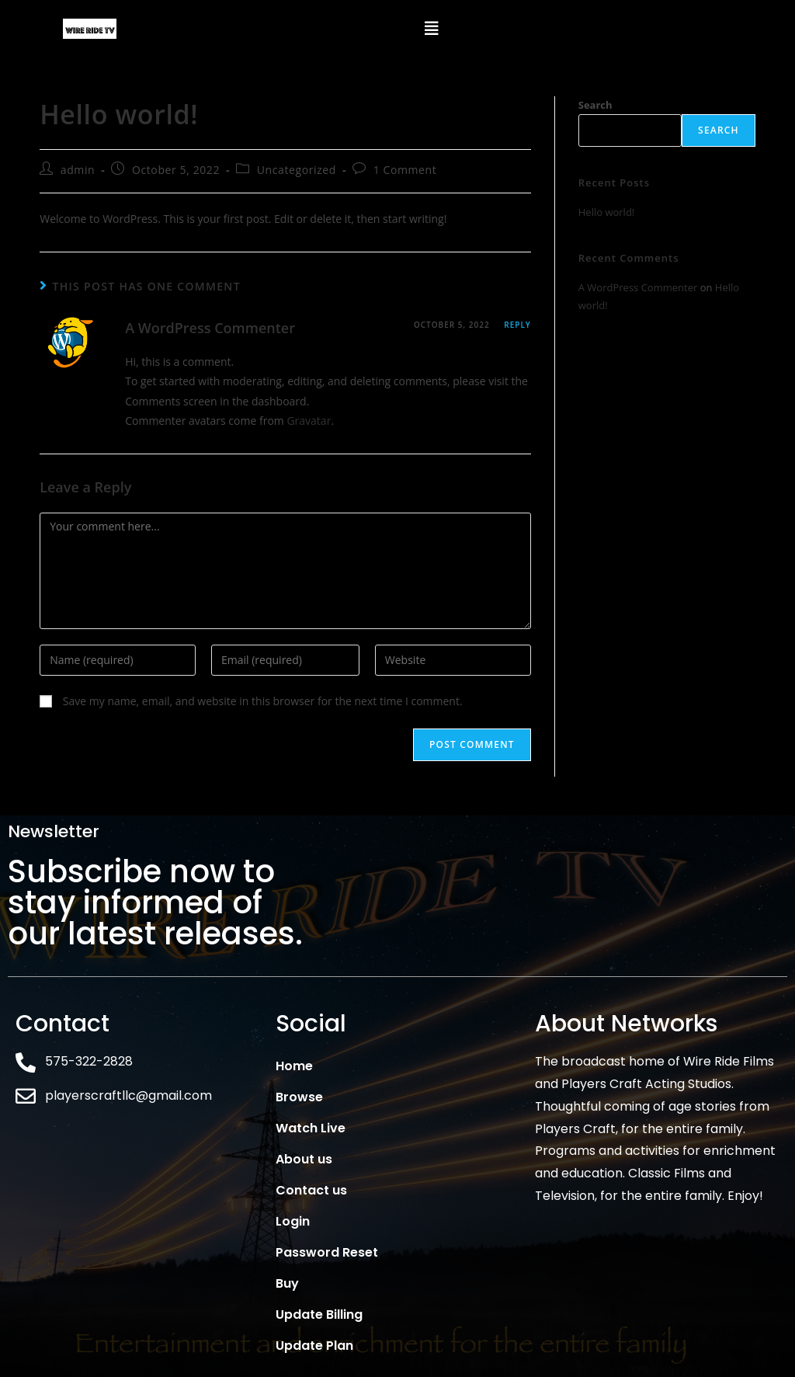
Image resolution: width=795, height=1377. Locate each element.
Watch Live (310, 1128)
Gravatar (308, 420)
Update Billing (319, 1314)
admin (78, 169)
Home (294, 1066)
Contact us (311, 1190)
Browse (299, 1097)
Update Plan (314, 1345)
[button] (431, 29)
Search (595, 105)
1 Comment (405, 169)
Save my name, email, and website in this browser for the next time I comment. (263, 701)
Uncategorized (296, 169)
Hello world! (606, 212)
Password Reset (327, 1252)
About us (304, 1159)
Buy (287, 1283)
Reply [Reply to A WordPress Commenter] (517, 324)
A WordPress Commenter (210, 327)
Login (293, 1221)
